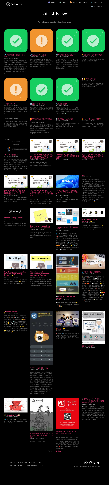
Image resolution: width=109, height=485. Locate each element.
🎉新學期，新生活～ (11, 312)
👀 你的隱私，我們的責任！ (65, 119)
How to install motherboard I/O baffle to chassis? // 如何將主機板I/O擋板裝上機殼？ (93, 156)
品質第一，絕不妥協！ (89, 346)
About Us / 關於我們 (11, 155)
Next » (60, 451)
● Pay (41, 465)
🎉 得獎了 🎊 (60, 329)
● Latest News (22, 462)
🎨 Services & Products (78, 2)
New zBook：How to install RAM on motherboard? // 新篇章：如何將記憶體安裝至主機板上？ (41, 156)
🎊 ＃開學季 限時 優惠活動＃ (92, 272)
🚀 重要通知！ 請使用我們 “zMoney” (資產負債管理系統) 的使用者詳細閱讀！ (93, 401)
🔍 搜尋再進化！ (61, 104)
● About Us (12, 462)
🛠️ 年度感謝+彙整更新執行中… (66, 55)
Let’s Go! (84, 175)
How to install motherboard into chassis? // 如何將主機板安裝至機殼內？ (67, 156)
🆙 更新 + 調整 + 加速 (37, 104)
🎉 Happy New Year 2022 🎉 (91, 119)
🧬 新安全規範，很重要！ (39, 55)
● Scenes (32, 462)
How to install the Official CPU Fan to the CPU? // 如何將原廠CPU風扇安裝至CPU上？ (14, 192)
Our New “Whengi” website (13, 218)
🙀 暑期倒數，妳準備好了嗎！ (92, 55)
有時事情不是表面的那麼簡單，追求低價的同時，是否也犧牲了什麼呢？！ (41, 435)
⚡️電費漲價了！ (9, 104)
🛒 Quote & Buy (96, 2)
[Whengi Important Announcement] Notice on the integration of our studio (40, 273)
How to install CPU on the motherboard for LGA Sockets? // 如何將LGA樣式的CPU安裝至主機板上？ (41, 193)
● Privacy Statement (31, 465)
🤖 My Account (96, 6)
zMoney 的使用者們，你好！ (40, 368)
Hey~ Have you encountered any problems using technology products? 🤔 (15, 273)
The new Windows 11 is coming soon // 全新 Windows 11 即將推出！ (67, 192)
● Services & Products (15, 465)
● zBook (39, 462)
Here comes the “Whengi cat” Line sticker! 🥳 (92, 220)
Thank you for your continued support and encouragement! (40, 227)
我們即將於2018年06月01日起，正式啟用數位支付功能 (67, 432)
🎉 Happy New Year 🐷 (12, 415)
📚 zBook (62, 2)
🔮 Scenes (52, 2)
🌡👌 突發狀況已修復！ (90, 79)
